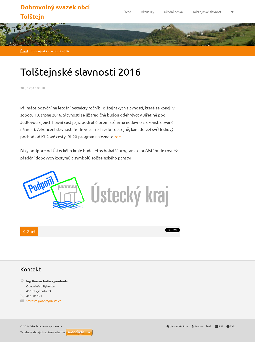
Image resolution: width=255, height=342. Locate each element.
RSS (221, 326)
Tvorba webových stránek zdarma (42, 332)
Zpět (31, 231)
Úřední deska (173, 12)
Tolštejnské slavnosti (207, 12)
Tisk (232, 326)
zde (117, 136)
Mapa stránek (203, 326)
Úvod (127, 12)
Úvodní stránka (179, 326)
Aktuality (147, 12)
